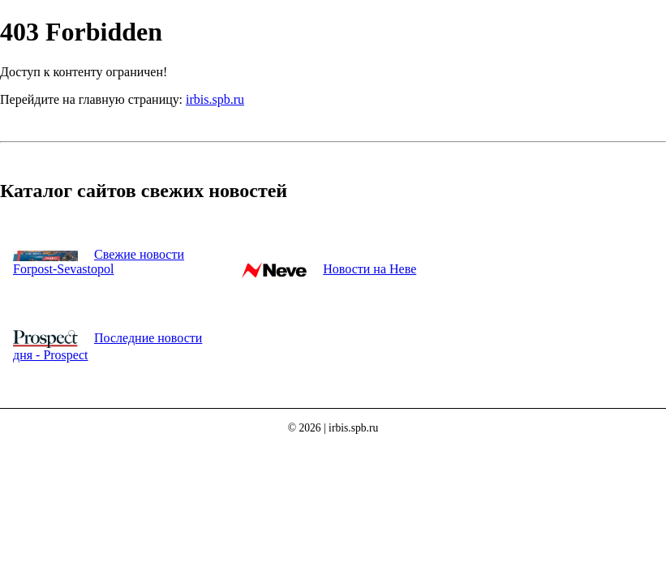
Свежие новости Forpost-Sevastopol (98, 261)
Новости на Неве (369, 269)
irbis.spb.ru (215, 99)
